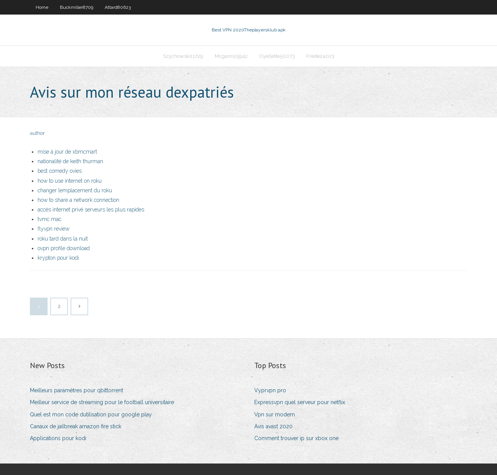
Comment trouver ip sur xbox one (296, 438)
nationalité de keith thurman (70, 161)
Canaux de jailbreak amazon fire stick (75, 426)
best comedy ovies (60, 171)
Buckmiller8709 (76, 7)
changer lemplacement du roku (75, 190)
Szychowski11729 (183, 56)
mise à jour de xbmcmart (67, 152)
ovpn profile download (64, 248)
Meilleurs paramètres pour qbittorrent (76, 390)
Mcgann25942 (231, 56)
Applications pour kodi (58, 438)
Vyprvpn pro (270, 390)
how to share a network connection (78, 200)
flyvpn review (53, 229)
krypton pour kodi (58, 258)
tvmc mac (49, 219)
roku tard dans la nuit (63, 239)
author (37, 133)
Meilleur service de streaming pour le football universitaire (102, 402)
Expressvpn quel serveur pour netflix (299, 402)
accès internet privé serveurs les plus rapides (91, 209)
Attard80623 (118, 7)
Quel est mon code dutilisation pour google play (91, 414)
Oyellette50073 (277, 56)
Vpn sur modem (274, 414)
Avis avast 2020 (273, 426)
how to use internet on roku (70, 181)
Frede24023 (320, 56)
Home (42, 7)
